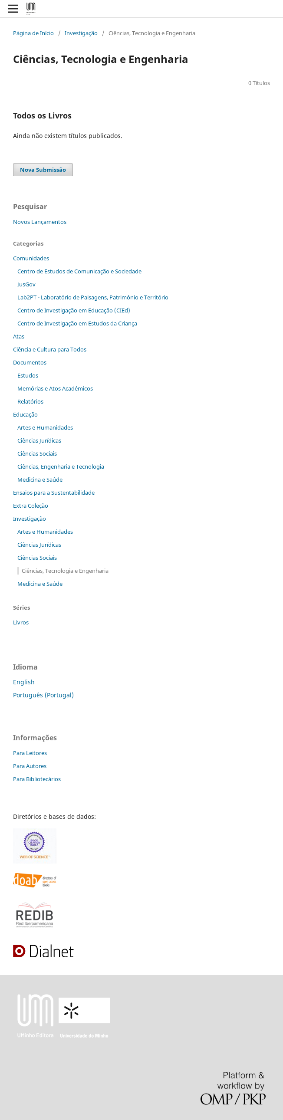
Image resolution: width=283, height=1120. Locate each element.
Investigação (81, 33)
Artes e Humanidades (45, 427)
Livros (21, 622)
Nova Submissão (43, 170)
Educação (25, 414)
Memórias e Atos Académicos (55, 388)
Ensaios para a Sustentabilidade (54, 492)
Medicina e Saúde (40, 479)
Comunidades (31, 258)
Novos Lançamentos (39, 222)
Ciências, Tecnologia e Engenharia (65, 571)
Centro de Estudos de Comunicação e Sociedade (79, 271)
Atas (18, 336)
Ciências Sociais (37, 453)
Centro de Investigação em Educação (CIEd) (73, 310)
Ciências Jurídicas (39, 440)
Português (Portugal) (43, 695)
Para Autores (29, 766)
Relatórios (30, 401)
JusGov (26, 284)
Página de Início (33, 33)
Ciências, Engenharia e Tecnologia (60, 466)
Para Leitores (30, 753)
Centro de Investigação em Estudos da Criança (77, 323)
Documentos (29, 362)
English (24, 682)
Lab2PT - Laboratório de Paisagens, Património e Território (92, 297)
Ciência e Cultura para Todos (49, 349)
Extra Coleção (30, 505)
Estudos (27, 375)
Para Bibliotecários (37, 779)
